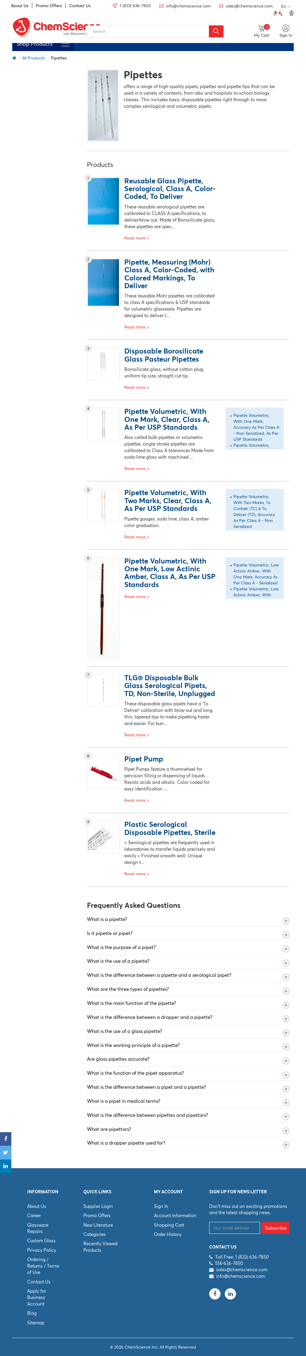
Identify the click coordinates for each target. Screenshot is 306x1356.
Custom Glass (41, 1240)
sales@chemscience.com (241, 1269)
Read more (137, 238)
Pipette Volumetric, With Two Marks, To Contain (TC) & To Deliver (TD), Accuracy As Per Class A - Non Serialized (254, 511)
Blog (32, 1313)
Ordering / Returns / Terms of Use (43, 1266)
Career (34, 1215)
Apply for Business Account (36, 1297)
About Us (19, 5)
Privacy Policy (41, 1250)
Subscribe (276, 1228)
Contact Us (80, 5)
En (286, 7)
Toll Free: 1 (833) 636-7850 (242, 1257)
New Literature (98, 1225)
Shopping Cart (169, 1225)
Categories (94, 1234)
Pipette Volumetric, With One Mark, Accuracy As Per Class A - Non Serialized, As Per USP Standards (256, 427)
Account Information (175, 1215)
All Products (33, 58)
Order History (167, 1234)
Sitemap (35, 1323)
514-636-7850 (229, 1263)
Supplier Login (98, 1206)
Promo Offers (49, 5)
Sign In (161, 1206)
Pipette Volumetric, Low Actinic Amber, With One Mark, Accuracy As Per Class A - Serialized (256, 574)
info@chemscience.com (240, 1276)
